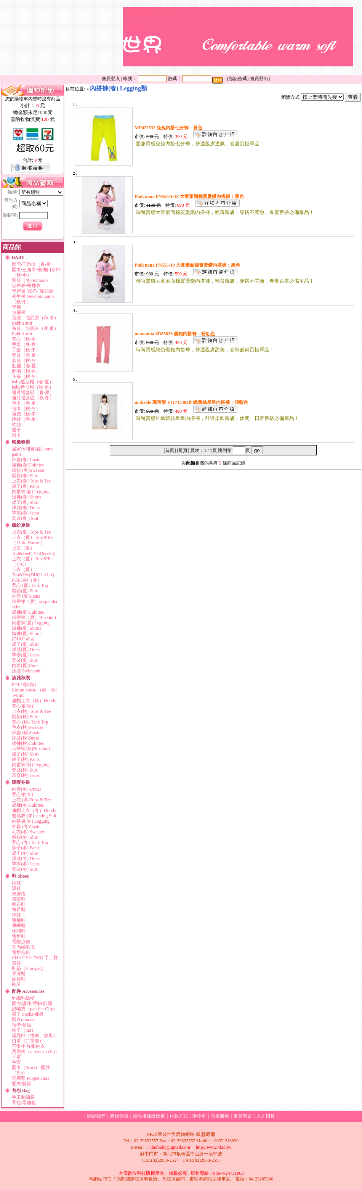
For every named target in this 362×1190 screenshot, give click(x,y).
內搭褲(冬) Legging (31, 821)
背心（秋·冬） (26, 339)
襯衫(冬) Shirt (25, 837)
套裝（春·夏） (26, 355)
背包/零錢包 (24, 1102)
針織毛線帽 (23, 998)
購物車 (199, 1116)
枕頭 (16, 424)
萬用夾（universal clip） (35, 1051)
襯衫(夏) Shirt (25, 590)
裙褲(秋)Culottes (28, 743)
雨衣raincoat (24, 1019)
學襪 (16, 307)
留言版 (305, 3)
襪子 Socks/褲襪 (27, 1014)
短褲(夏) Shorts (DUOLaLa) (27, 636)
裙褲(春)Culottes (28, 465)
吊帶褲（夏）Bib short (34, 617)
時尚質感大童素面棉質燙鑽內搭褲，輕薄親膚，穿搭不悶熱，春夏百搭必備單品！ (225, 212)
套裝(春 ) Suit (25, 518)
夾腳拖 (19, 893)
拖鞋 (16, 915)
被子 (16, 430)
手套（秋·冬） (26, 349)
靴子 (16, 984)
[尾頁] (183, 450)
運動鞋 (19, 920)
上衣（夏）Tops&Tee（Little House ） (33, 540)
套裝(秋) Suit (24, 770)
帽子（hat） (24, 1030)
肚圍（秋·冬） (26, 371)
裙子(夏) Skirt (25, 644)
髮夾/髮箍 (21, 1083)
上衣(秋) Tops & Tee (31, 711)
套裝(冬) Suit (24, 869)
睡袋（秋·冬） (26, 413)
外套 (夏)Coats (26, 596)
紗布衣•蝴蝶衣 (26, 285)
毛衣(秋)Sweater (27, 727)
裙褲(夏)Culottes (28, 612)
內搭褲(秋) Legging (31, 764)
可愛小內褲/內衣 (28, 1046)
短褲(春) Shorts (27, 497)
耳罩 (16, 1057)
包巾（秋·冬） (26, 408)
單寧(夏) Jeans (26, 655)
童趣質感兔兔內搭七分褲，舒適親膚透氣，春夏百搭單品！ (200, 143)
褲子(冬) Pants (26, 848)
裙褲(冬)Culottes (28, 805)
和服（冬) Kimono (30, 280)
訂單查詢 (238, 3)
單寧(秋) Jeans (26, 775)
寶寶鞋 (19, 899)
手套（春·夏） (26, 344)
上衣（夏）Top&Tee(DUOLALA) (33, 572)
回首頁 (221, 70)
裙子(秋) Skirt (25, 754)
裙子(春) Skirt (25, 502)
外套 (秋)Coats (26, 732)
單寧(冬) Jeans (26, 864)
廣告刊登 (325, 3)
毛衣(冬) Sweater (28, 832)
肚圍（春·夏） (26, 365)
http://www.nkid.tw (213, 1147)
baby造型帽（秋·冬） (33, 387)
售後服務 (284, 3)
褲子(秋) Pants (26, 759)
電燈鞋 (19, 936)
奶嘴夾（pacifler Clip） (35, 1008)
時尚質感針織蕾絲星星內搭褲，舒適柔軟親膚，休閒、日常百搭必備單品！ (217, 418)
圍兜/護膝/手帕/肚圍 (32, 1003)
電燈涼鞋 (21, 941)
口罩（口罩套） (28, 1041)
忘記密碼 (238, 78)
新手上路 (242, 70)
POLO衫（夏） (27, 580)
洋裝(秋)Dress (25, 738)
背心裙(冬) (22, 794)
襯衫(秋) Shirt (25, 716)
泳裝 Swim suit (26, 671)
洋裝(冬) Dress (26, 858)
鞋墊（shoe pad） (29, 968)
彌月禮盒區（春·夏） (33, 392)
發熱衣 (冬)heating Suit (34, 816)
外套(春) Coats (26, 459)
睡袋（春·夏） (26, 419)
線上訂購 (288, 70)
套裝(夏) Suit (24, 660)
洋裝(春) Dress (26, 507)
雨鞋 (16, 883)
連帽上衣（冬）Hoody (34, 810)
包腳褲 (19, 312)
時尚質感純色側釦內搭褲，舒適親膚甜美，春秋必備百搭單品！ (205, 349)
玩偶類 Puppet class (31, 1078)
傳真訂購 (310, 70)
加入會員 (184, 3)
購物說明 (265, 70)
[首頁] (169, 450)
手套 (16, 1062)
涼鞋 (16, 888)
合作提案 (348, 3)
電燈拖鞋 (21, 952)
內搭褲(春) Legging (31, 491)
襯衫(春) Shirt (25, 475)
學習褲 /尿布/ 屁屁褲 (32, 291)
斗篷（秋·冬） (26, 376)
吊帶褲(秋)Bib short (31, 748)
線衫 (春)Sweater (28, 470)
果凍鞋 (19, 973)
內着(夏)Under (26, 665)
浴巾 (16, 435)
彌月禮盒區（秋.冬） (33, 397)
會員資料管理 (211, 3)
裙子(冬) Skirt (25, 853)
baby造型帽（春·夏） (33, 381)
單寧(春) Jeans (26, 513)
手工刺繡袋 (23, 1097)
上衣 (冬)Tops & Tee (31, 799)
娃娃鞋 (19, 979)
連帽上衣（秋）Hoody (34, 700)
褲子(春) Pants (26, 486)
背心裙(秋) (22, 706)
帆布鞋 (19, 904)
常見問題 (243, 1116)
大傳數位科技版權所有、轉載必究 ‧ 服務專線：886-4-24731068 (181, 1173)
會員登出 (259, 78)
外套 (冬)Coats (26, 826)
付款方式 (261, 3)
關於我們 (161, 3)
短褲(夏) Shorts (27, 628)
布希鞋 (19, 909)
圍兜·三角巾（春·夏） (33, 264)
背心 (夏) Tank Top (30, 585)
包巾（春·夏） (26, 403)
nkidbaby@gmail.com (169, 1147)
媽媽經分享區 (338, 70)
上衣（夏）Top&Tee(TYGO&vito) (33, 550)
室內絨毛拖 (23, 947)
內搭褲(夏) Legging (31, 623)
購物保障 (119, 1116)
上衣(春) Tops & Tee (31, 481)
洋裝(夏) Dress (26, 649)
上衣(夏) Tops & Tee (31, 532)
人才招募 (265, 1116)
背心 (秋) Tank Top (30, 722)
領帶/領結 (21, 1025)
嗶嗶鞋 (19, 925)
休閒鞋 (19, 931)
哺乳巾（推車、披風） (35, 1035)
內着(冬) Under (26, 789)
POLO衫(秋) (24, 684)
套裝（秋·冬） (26, 360)
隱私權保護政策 (149, 1116)
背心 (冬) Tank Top (30, 842)
